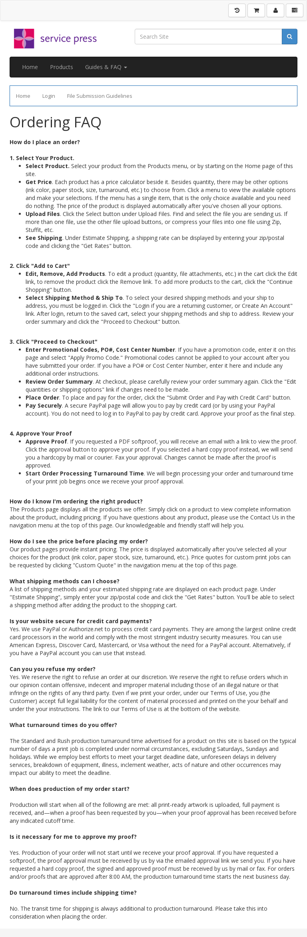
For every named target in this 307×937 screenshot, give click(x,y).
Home (30, 67)
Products (61, 67)
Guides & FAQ (106, 67)
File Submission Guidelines (99, 95)
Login (48, 95)
